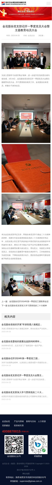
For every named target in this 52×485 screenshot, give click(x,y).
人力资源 (42, 421)
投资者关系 (19, 425)
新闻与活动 (31, 421)
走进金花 (6, 421)
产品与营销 (19, 421)
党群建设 (6, 425)
